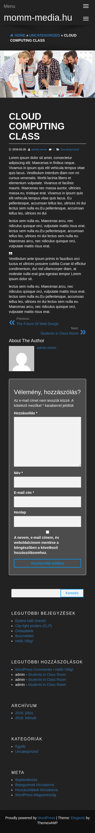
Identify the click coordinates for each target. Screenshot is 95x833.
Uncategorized (70, 149)
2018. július (24, 713)
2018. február (25, 718)
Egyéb (20, 746)
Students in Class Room (47, 675)
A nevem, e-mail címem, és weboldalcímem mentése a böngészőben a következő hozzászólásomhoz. (36, 545)
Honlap (20, 512)
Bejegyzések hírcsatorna (34, 785)
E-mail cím (24, 493)
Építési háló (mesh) (30, 621)
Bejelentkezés (26, 780)
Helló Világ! (24, 641)
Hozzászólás (25, 413)
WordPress (46, 818)
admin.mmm (39, 149)
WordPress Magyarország (35, 795)
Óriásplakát (24, 631)
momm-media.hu (38, 17)
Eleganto (78, 818)
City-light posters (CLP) (33, 626)
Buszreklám (24, 636)
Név (18, 473)
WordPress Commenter (33, 669)
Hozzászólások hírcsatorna (36, 790)
